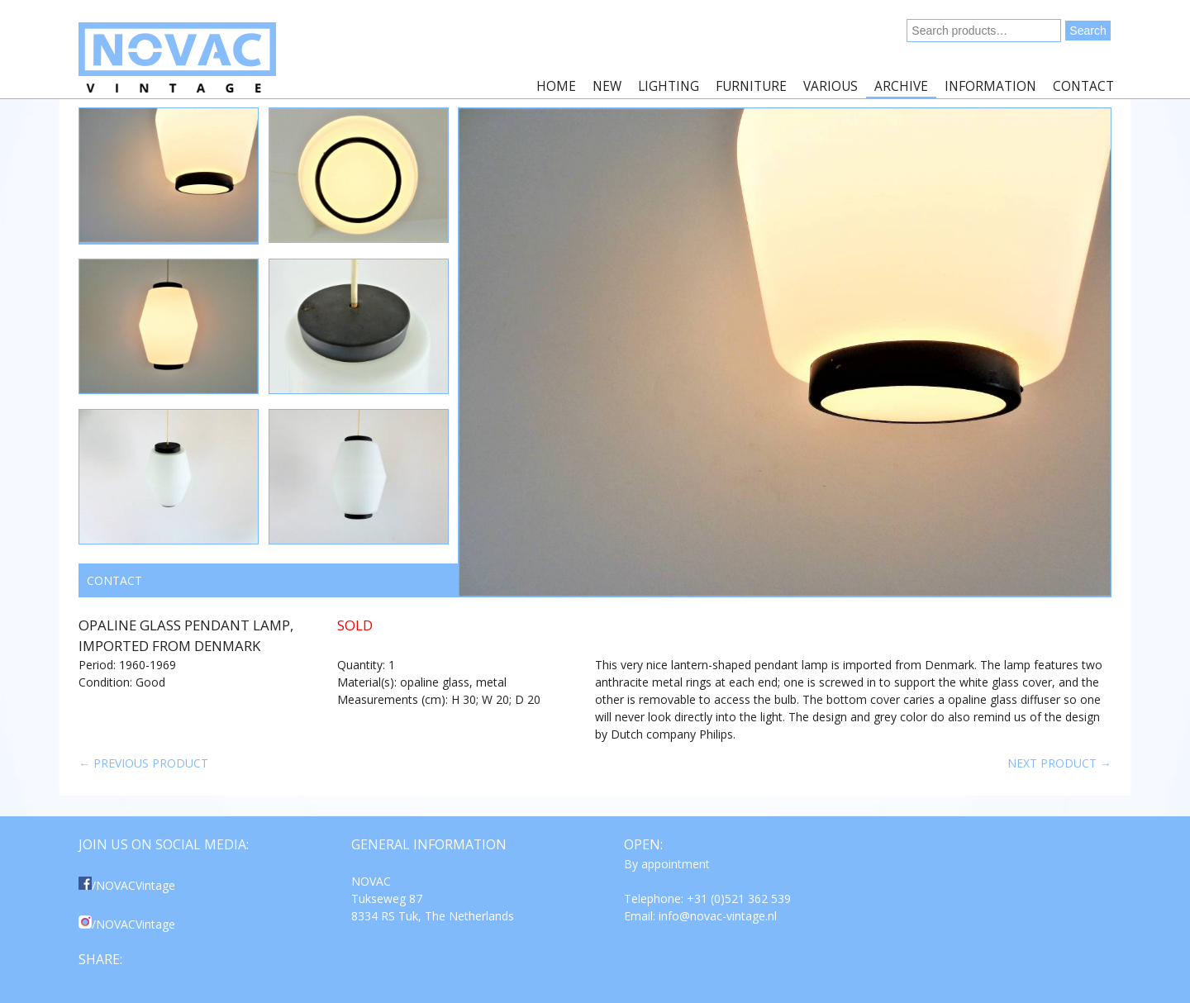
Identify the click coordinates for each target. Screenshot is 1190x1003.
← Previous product (143, 763)
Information (990, 86)
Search (1087, 30)
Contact (1083, 86)
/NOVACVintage (127, 885)
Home (556, 86)
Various (830, 86)
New (607, 86)
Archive (901, 86)
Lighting (668, 86)
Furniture (751, 86)
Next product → (1059, 763)
